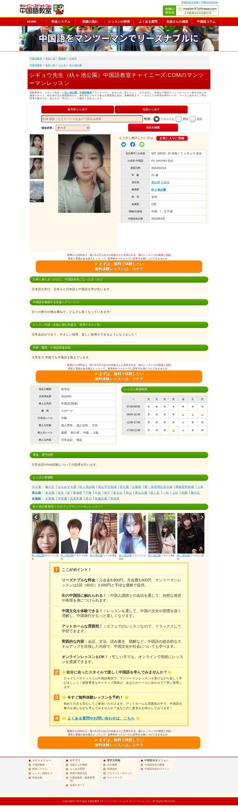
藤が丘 (50, 486)
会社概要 (112, 764)
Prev (36, 517)
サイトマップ (114, 777)
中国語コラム (206, 21)
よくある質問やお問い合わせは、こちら (101, 718)
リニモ (62, 65)
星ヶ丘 (155, 492)
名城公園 (101, 498)
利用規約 (112, 768)
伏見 (61, 492)
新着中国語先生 (78, 773)
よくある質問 (148, 21)
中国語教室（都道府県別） (82, 779)
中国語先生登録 (190, 2)
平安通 (62, 498)
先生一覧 (50, 58)
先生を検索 (153, 127)
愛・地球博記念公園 (159, 486)
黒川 (89, 498)
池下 (107, 492)
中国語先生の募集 (154, 764)
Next (202, 517)
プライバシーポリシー (119, 773)
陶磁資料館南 (184, 486)
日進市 (73, 58)
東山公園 (141, 492)
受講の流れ (90, 21)
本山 (129, 492)
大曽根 (50, 498)
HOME (32, 21)
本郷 (184, 492)
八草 (200, 486)
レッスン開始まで (42, 773)
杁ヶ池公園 (75, 65)
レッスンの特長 (119, 21)
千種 (88, 492)
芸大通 (124, 486)
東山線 (36, 492)
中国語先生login (209, 2)
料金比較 (37, 777)
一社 (166, 492)
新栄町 (77, 492)
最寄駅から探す (77, 109)
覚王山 (118, 492)
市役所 (115, 498)
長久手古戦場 (107, 486)
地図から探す (151, 109)
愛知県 (62, 58)
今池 (98, 492)
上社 (175, 492)
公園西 (136, 486)
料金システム (61, 21)
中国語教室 (36, 58)
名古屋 (50, 492)
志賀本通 (76, 498)
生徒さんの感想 (177, 21)
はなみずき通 (67, 486)
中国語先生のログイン (157, 768)
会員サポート (77, 785)
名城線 (36, 498)
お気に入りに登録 (171, 138)
